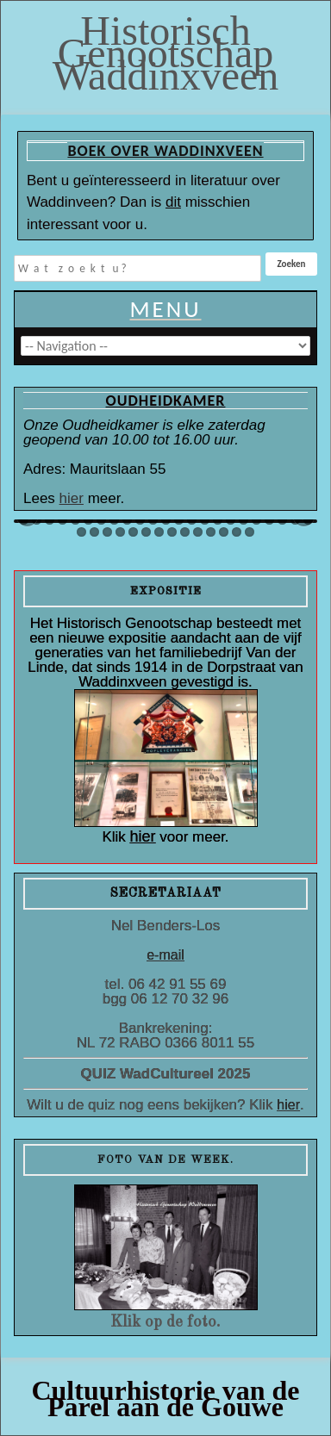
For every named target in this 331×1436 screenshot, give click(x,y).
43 (269, 520)
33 (140, 520)
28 (75, 520)
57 (210, 532)
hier (71, 498)
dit (173, 202)
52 (146, 532)
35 (166, 520)
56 (198, 532)
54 (172, 532)
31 (114, 520)
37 (192, 520)
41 (243, 520)
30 (101, 520)
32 (127, 520)
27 (62, 520)
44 (282, 520)
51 (133, 532)
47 (81, 532)
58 (223, 532)
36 (179, 520)
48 (94, 532)
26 (49, 520)
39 (217, 520)
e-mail (165, 955)
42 (256, 520)
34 (153, 520)
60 (249, 532)
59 (236, 532)
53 (159, 532)
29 (88, 520)
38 (204, 520)
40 (230, 520)
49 (107, 532)
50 (120, 532)
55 (185, 532)
